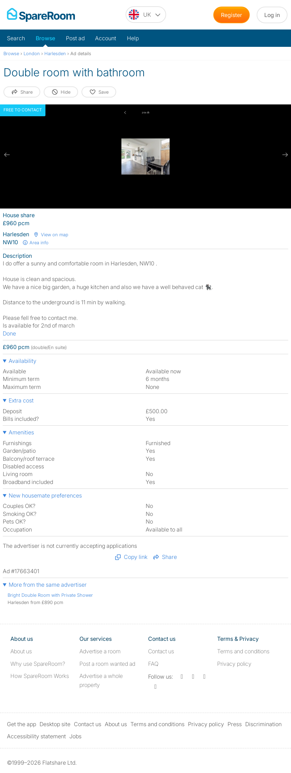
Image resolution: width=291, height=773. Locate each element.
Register (231, 14)
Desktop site (55, 724)
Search (16, 38)
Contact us (161, 651)
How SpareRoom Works (39, 675)
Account (105, 38)
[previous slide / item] (7, 154)
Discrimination (263, 724)
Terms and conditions (243, 651)
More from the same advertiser (48, 584)
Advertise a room (100, 651)
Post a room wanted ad (107, 663)
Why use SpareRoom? (37, 663)
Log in (272, 14)
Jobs (75, 736)
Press (235, 724)
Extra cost (21, 400)
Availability (22, 360)
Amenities (21, 432)
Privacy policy (234, 663)
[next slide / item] (284, 154)
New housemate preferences (45, 495)
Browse (45, 38)
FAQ (153, 663)
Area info (35, 242)
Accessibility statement (36, 736)
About (21, 651)
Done (9, 333)
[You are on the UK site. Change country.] (146, 14)
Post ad (75, 38)
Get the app (21, 724)
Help (133, 38)
